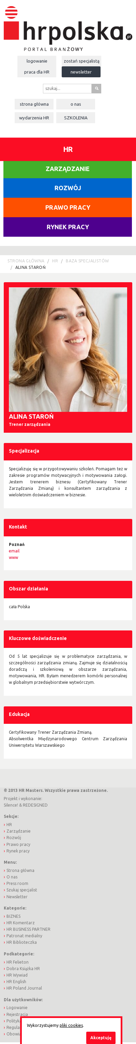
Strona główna (34, 104)
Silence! (11, 805)
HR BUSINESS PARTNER (28, 929)
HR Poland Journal (24, 988)
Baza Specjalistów (87, 261)
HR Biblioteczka (21, 942)
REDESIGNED (35, 805)
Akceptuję (100, 1037)
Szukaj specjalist (21, 890)
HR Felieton (17, 962)
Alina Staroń (30, 267)
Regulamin (16, 1027)
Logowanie (37, 60)
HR (55, 261)
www (13, 557)
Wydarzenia (34, 117)
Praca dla (36, 71)
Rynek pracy (68, 226)
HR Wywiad (17, 975)
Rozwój (68, 187)
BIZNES (13, 916)
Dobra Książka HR (23, 968)
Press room (17, 883)
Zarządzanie (68, 168)
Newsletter (81, 71)
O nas (76, 104)
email (14, 551)
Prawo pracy (67, 207)
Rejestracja (17, 1014)
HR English (16, 981)
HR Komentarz (20, 923)
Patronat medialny (24, 936)
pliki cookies (71, 1025)
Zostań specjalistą (82, 60)
